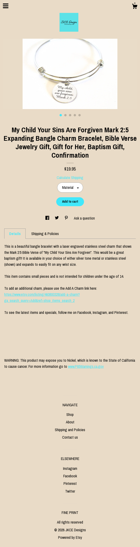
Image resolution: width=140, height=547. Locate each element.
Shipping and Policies (70, 429)
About (70, 422)
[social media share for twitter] (57, 218)
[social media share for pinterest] (66, 218)
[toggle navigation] (5, 6)
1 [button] (61, 115)
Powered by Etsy (70, 537)
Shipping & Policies (45, 233)
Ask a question (84, 218)
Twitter (70, 491)
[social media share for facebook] (47, 218)
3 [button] (70, 115)
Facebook (70, 476)
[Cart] (134, 7)
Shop (70, 414)
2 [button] (65, 115)
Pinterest (70, 483)
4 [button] (75, 115)
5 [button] (79, 115)
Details (15, 233)
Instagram (70, 468)
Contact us (70, 437)
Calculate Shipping (70, 177)
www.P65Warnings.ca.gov (86, 366)
